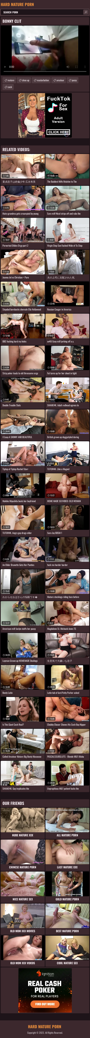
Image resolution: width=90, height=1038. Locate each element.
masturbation (43, 80)
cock (10, 87)
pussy (74, 80)
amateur (60, 80)
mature (11, 80)
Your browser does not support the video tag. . (45, 50)
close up (25, 80)
